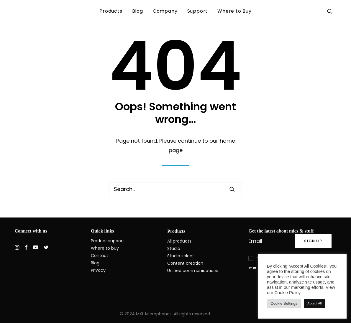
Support (197, 11)
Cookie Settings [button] (283, 303)
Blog (137, 11)
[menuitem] (110, 11)
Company (165, 11)
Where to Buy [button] (234, 11)
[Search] (175, 189)
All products (179, 241)
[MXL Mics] (24, 11)
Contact (99, 255)
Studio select (180, 256)
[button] (330, 11)
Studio (173, 248)
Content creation (185, 263)
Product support (107, 241)
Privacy (98, 270)
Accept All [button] (314, 303)
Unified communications (192, 270)
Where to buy (105, 248)
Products (110, 11)
